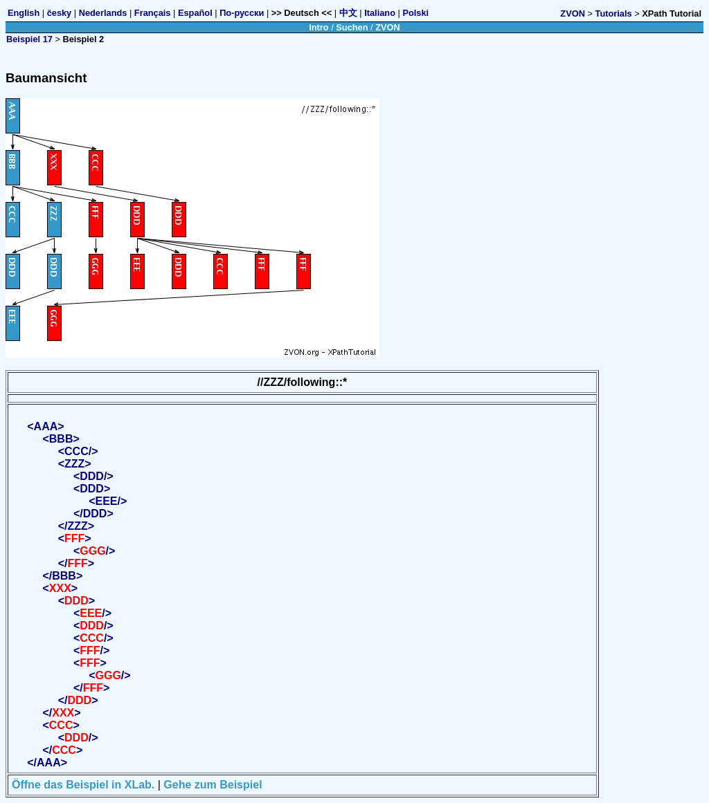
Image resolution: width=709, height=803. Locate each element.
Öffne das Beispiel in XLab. (83, 785)
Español (195, 13)
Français (152, 13)
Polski (415, 13)
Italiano (379, 13)
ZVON (572, 13)
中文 (348, 13)
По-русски (241, 13)
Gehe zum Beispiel (212, 785)
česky (59, 13)
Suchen (352, 27)
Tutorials (613, 13)
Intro (318, 27)
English (23, 13)
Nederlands (103, 13)
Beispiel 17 (29, 39)
